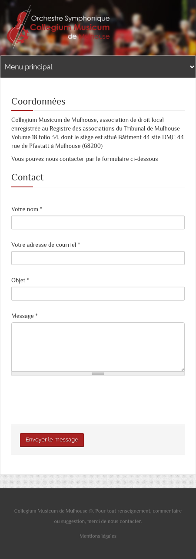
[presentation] (77, 399)
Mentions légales (98, 536)
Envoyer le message (52, 439)
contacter (130, 521)
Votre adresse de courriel (45, 244)
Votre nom (26, 209)
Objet (20, 280)
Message (24, 315)
